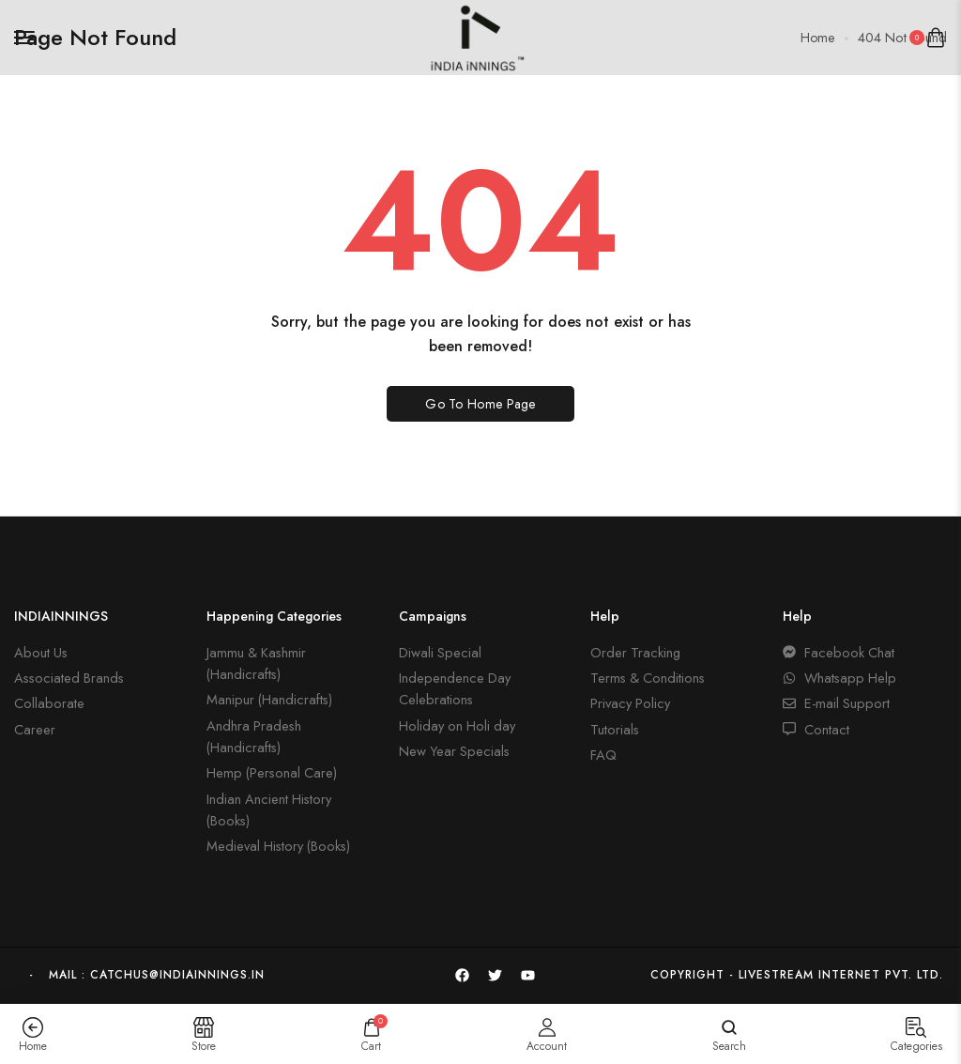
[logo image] (473, 35)
